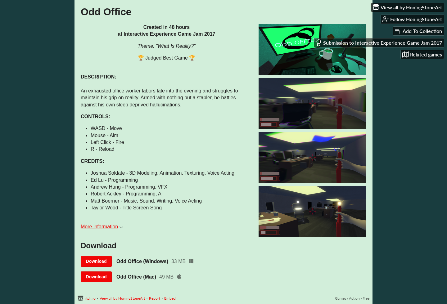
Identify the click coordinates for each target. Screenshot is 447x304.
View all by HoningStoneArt (122, 298)
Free (366, 298)
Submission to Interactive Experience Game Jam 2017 (378, 42)
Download (96, 261)
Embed (170, 298)
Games (340, 298)
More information (102, 226)
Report (154, 298)
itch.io (90, 298)
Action (354, 298)
